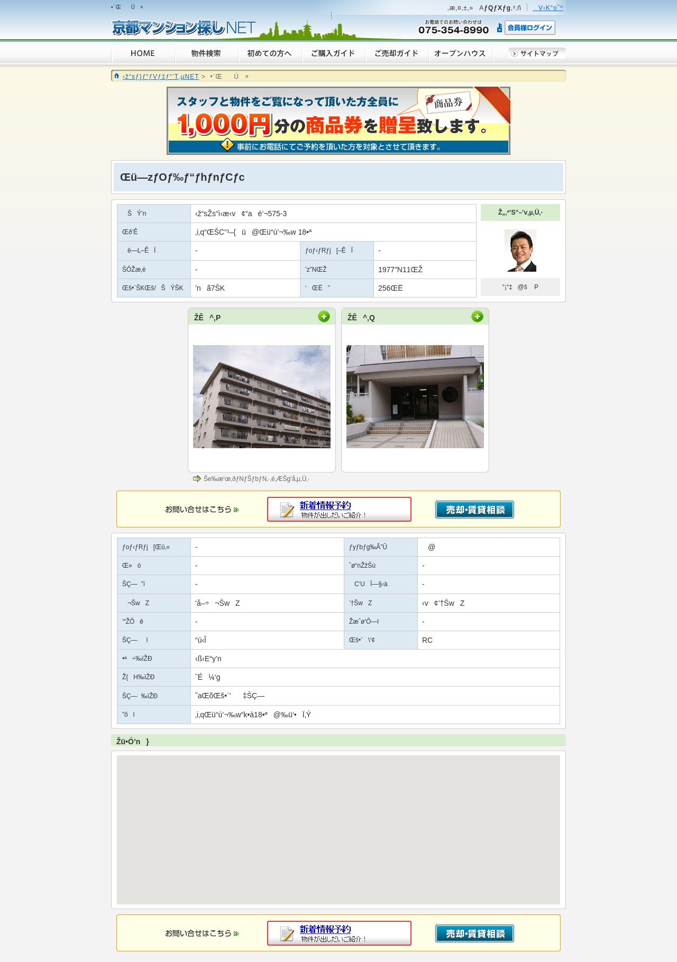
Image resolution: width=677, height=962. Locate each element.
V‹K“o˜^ (548, 8)
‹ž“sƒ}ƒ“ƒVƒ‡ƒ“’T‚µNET (161, 76)
